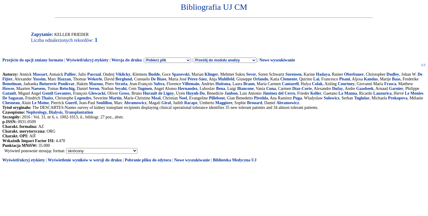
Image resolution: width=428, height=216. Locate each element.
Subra (159, 84)
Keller (315, 93)
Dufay (337, 88)
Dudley (392, 74)
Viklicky (123, 74)
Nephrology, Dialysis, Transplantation (59, 112)
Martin (115, 98)
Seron (94, 88)
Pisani (344, 79)
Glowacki (96, 93)
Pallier (70, 74)
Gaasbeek (365, 88)
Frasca (390, 84)
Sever (251, 74)
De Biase (158, 79)
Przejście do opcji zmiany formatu (32, 60)
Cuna (271, 88)
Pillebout (217, 98)
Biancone (245, 88)
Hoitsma (223, 84)
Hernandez (187, 88)
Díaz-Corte (302, 88)
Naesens (38, 88)
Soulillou (104, 103)
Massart (40, 74)
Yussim (39, 79)
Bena (220, 88)
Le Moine (40, 103)
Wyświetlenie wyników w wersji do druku (85, 160)
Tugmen (145, 88)
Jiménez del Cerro (279, 93)
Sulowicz (331, 98)
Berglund (123, 79)
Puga (297, 98)
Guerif (71, 103)
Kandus (371, 79)
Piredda (261, 98)
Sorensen (293, 74)
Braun (248, 84)
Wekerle (94, 79)
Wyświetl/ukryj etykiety (87, 60)
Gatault (9, 93)
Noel (183, 98)
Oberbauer (354, 74)
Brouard (254, 103)
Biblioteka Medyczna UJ (235, 160)
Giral (166, 103)
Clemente (288, 79)
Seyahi (121, 88)
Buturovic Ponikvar (56, 84)
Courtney (346, 84)
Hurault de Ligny (158, 93)
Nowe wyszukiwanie (277, 60)
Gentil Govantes (56, 93)
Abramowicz (135, 103)
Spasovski (180, 74)
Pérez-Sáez (197, 79)
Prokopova (397, 98)
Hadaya (323, 74)
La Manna (347, 93)
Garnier (396, 88)
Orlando (260, 79)
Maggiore (223, 103)
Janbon (230, 93)
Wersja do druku (126, 60)
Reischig (67, 88)
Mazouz (96, 84)
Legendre (82, 98)
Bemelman (11, 84)
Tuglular (361, 98)
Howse (8, 88)
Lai (316, 79)
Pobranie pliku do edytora (148, 160)
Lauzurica (382, 93)
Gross (124, 93)
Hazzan (64, 79)
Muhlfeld (226, 79)
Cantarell (290, 84)
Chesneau (11, 103)
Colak (317, 84)
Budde (154, 74)
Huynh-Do (195, 93)
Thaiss (47, 98)
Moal (155, 98)
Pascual (94, 74)
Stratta (121, 84)
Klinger (211, 74)
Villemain (190, 84)
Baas (396, 79)
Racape (190, 103)
